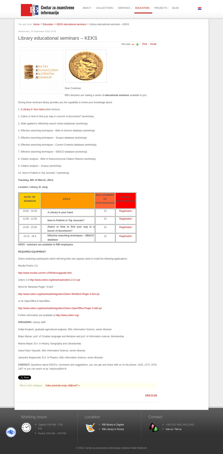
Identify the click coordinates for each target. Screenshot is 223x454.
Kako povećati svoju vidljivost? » (63, 385)
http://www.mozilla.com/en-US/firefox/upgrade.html (45, 273)
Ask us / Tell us (174, 429)
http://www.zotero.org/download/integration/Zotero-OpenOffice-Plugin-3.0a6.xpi (60, 308)
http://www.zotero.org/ (67, 315)
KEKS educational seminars (71, 24)
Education (48, 24)
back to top (151, 395)
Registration (125, 211)
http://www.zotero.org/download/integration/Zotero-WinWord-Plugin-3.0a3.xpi (58, 294)
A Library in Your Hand (33, 109)
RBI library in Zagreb (113, 424)
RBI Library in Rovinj (113, 429)
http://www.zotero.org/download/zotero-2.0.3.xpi (55, 280)
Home (36, 24)
